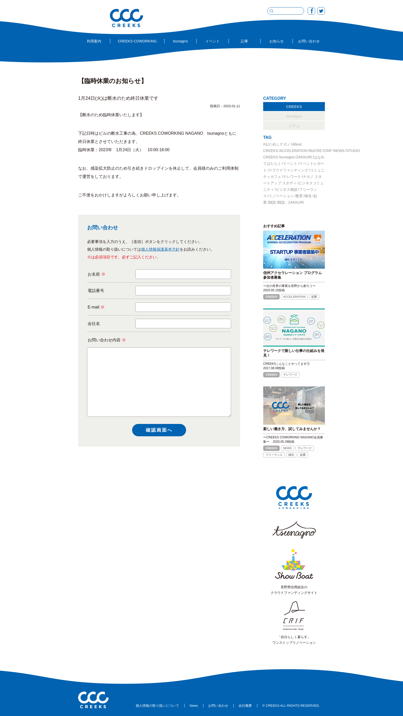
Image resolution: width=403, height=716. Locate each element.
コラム (294, 125)
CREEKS (294, 106)
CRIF (328, 151)
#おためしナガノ (276, 144)
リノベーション (281, 196)
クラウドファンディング (288, 170)
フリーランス (273, 454)
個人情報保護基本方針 (160, 249)
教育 (299, 196)
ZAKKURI (304, 157)
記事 (244, 41)
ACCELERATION (293, 151)
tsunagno (180, 41)
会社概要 (245, 706)
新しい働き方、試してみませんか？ (292, 429)
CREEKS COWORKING (137, 41)
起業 (314, 296)
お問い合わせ (309, 41)
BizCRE (315, 151)
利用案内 (94, 41)
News (194, 706)
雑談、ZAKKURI (291, 202)
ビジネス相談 (286, 189)
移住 (308, 196)
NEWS (339, 151)
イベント (212, 41)
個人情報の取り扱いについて (157, 706)
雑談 (272, 202)
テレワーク (292, 177)
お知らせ (276, 41)
